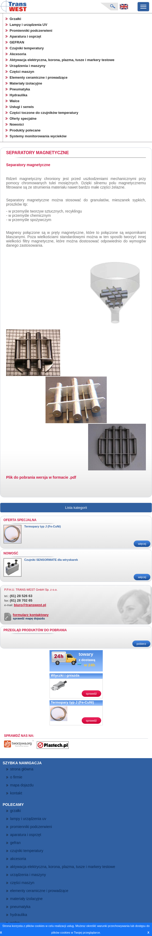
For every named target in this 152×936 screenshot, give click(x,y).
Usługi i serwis (22, 107)
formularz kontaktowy (30, 615)
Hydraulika (18, 95)
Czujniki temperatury (27, 48)
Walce (14, 101)
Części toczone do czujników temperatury (44, 113)
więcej (142, 543)
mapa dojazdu (22, 785)
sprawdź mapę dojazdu (29, 618)
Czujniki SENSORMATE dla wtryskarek (51, 559)
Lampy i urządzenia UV (28, 25)
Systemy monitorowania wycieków (38, 136)
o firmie (16, 777)
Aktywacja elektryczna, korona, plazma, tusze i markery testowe (62, 60)
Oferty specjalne (23, 119)
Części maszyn (22, 72)
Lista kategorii (76, 508)
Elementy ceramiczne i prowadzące (38, 77)
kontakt (16, 793)
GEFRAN (17, 42)
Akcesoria (18, 54)
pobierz (141, 643)
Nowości (17, 124)
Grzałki (15, 19)
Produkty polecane (25, 130)
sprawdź (91, 693)
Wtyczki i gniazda (65, 675)
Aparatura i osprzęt (25, 36)
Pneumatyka (20, 89)
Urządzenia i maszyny (27, 66)
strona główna (21, 769)
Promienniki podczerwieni (31, 31)
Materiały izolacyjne (26, 83)
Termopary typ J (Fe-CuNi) (42, 526)
